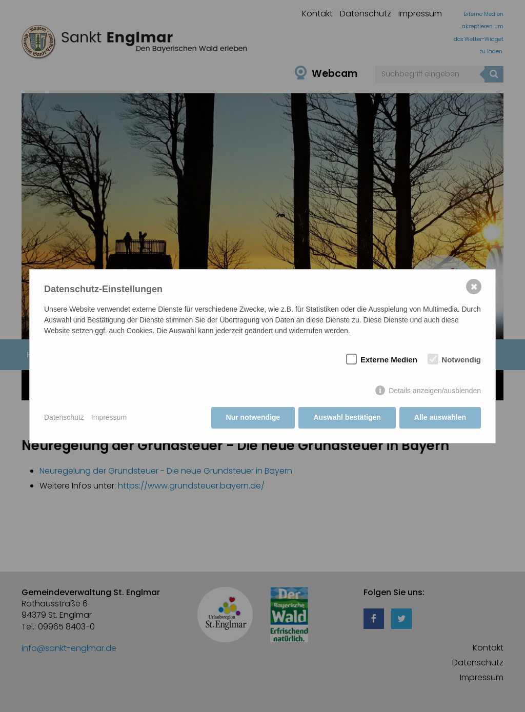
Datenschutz (64, 417)
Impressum (109, 417)
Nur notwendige (253, 417)
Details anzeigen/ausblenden (435, 390)
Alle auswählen (440, 417)
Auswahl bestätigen (346, 417)
